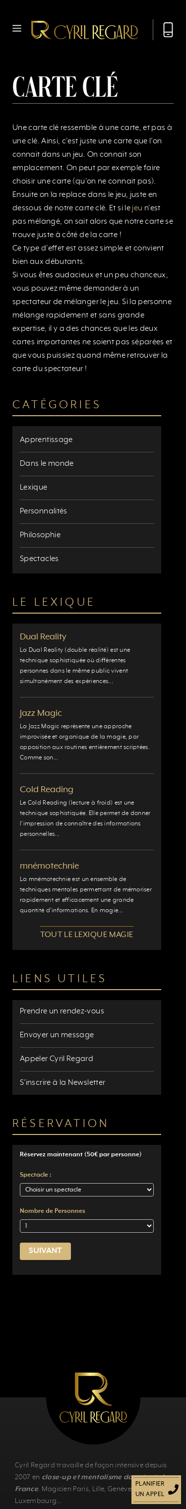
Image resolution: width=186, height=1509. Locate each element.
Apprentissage (46, 440)
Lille (98, 1489)
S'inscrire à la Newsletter (62, 1082)
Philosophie (40, 535)
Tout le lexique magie (86, 935)
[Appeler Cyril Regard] (163, 29)
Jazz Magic (41, 713)
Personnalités (43, 511)
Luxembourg (36, 1501)
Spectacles (39, 559)
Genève (119, 1489)
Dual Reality (43, 637)
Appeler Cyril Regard (56, 1059)
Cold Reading (46, 790)
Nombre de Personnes (52, 1211)
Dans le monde (47, 463)
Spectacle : (35, 1175)
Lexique (34, 487)
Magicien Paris (65, 1489)
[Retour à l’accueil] (84, 29)
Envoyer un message (57, 1035)
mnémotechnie (49, 866)
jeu (137, 208)
